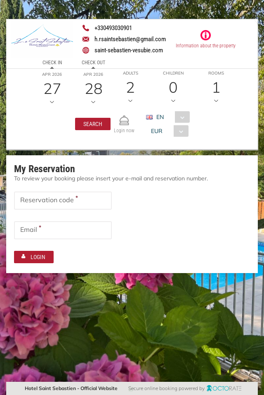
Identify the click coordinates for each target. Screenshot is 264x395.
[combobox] (171, 117)
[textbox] (63, 201)
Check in (52, 62)
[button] (93, 124)
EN (160, 117)
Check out (93, 62)
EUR (157, 131)
